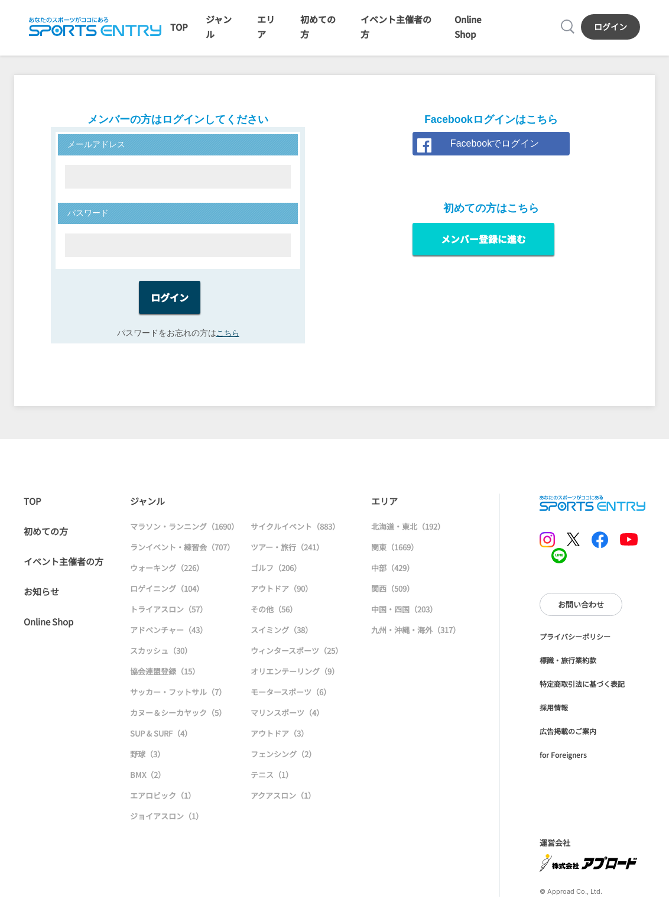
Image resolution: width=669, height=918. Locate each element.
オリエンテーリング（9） (295, 679)
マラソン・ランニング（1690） (184, 534)
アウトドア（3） (279, 741)
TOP (177, 31)
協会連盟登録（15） (165, 679)
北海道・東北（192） (408, 534)
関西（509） (392, 596)
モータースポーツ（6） (291, 700)
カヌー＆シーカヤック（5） (178, 720)
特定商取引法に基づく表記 (582, 692)
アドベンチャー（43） (168, 638)
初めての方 (46, 539)
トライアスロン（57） (168, 617)
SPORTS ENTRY (93, 30)
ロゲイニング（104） (167, 596)
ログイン (612, 30)
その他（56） (274, 617)
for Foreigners (563, 763)
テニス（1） (272, 783)
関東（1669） (394, 555)
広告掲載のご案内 (568, 740)
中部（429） (392, 576)
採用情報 (554, 716)
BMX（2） (147, 783)
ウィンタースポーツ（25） (297, 658)
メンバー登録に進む (482, 248)
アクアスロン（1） (283, 803)
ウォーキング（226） (167, 576)
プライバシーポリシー (575, 645)
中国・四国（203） (404, 617)
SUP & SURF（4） (161, 741)
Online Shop (48, 630)
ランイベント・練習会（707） (182, 555)
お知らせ (41, 599)
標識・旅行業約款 (568, 669)
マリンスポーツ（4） (287, 720)
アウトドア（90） (282, 596)
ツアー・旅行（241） (287, 555)
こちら (227, 341)
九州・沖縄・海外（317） (415, 638)
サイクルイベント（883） (295, 534)
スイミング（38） (282, 638)
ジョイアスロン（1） (166, 824)
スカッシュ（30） (161, 658)
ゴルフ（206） (276, 576)
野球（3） (147, 762)
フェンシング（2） (283, 762)
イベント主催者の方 (63, 569)
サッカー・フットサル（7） (178, 700)
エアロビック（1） (163, 803)
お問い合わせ (581, 612)
